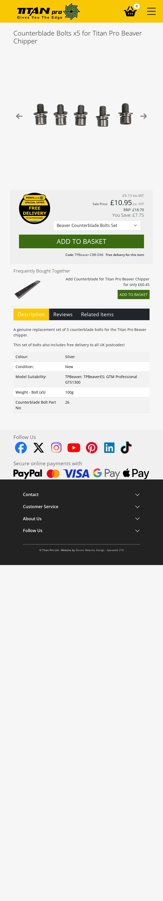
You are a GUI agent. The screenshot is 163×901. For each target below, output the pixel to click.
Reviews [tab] (63, 314)
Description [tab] (31, 314)
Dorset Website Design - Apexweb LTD (100, 550)
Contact (31, 494)
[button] (151, 11)
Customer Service (40, 506)
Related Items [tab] (97, 314)
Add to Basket (133, 294)
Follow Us (32, 530)
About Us (32, 518)
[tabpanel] (81, 368)
